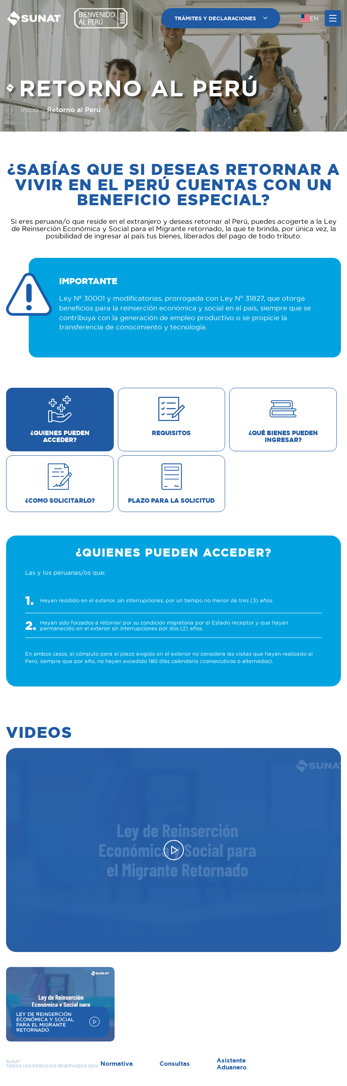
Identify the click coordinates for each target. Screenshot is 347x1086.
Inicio (29, 109)
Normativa (116, 1063)
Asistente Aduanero (232, 1064)
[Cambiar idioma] (310, 18)
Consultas (175, 1063)
